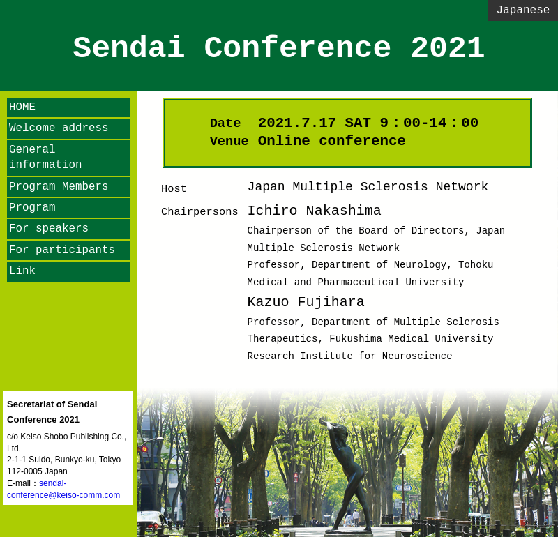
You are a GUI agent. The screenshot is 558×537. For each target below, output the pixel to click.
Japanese (523, 10)
